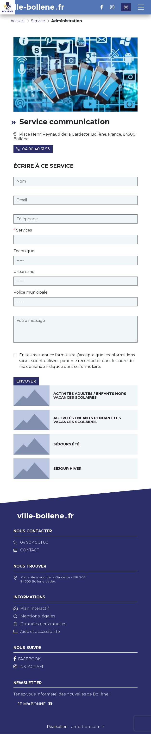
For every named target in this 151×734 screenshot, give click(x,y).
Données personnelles (39, 624)
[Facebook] (27, 659)
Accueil (18, 21)
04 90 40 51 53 (33, 149)
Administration (66, 21)
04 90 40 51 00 (30, 542)
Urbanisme (23, 271)
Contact (26, 550)
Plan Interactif (31, 608)
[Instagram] (28, 666)
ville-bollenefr (36, 7)
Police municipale (30, 292)
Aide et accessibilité (36, 631)
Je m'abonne (32, 704)
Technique (23, 251)
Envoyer (26, 381)
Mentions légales (34, 616)
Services (22, 230)
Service (38, 21)
